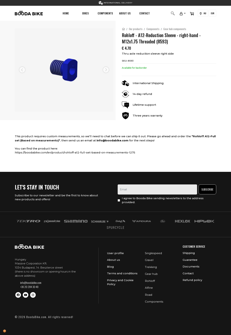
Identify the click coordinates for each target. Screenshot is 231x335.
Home (66, 13)
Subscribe (207, 189)
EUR (212, 13)
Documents (191, 266)
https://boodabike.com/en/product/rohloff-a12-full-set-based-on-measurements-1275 (75, 152)
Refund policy (192, 280)
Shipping (189, 253)
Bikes (85, 13)
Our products (135, 29)
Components (105, 13)
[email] (157, 189)
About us (125, 13)
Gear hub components (174, 29)
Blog (110, 266)
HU (203, 13)
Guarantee (190, 260)
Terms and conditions (122, 273)
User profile (115, 253)
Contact (144, 13)
